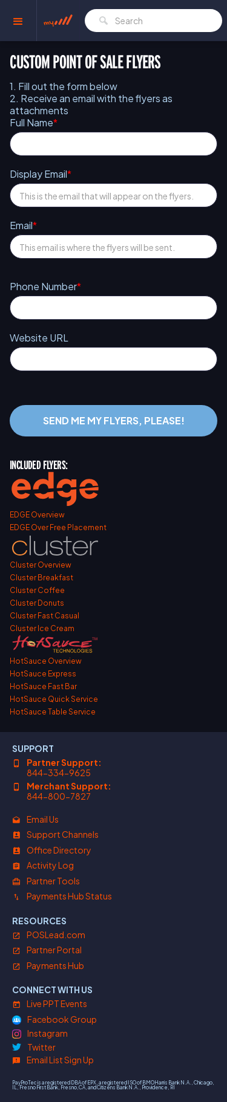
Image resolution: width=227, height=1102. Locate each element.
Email (23, 225)
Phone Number (45, 286)
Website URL (39, 338)
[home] (58, 21)
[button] (18, 20)
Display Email (40, 174)
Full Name (34, 123)
